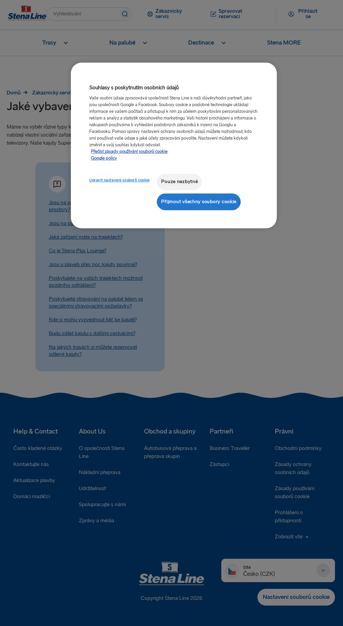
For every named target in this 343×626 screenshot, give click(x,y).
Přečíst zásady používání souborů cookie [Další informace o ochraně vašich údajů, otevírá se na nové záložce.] (129, 151)
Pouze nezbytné (179, 181)
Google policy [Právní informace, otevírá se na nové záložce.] (104, 158)
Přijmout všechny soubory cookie (198, 202)
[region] (174, 145)
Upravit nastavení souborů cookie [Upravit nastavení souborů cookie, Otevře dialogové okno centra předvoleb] (119, 180)
